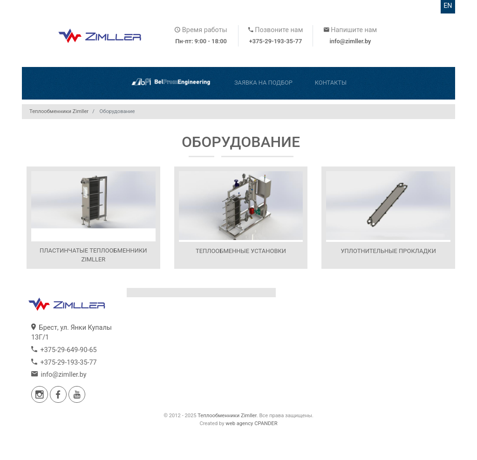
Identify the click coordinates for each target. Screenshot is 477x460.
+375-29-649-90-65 (64, 350)
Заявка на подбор (263, 82)
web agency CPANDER (251, 423)
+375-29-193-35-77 (275, 41)
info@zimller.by (350, 41)
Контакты (331, 82)
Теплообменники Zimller (227, 416)
